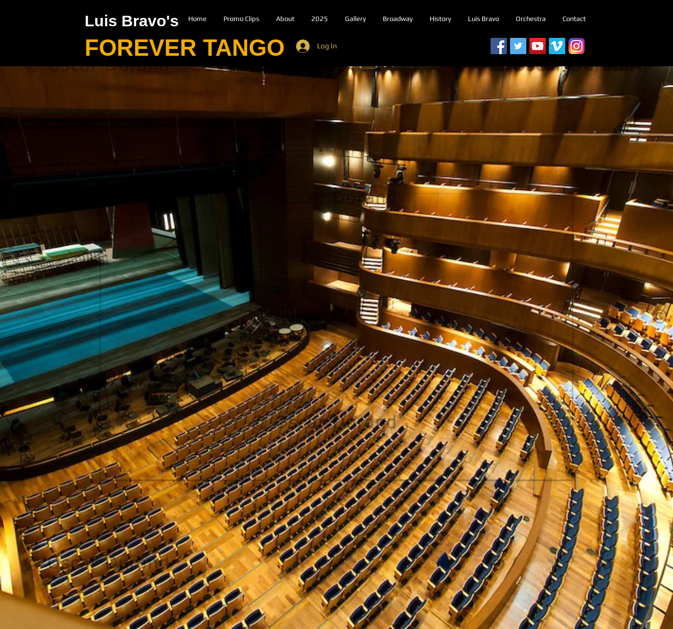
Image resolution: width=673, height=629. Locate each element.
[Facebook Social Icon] (499, 46)
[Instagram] (576, 46)
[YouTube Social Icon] (537, 46)
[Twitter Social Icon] (518, 46)
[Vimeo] (557, 46)
